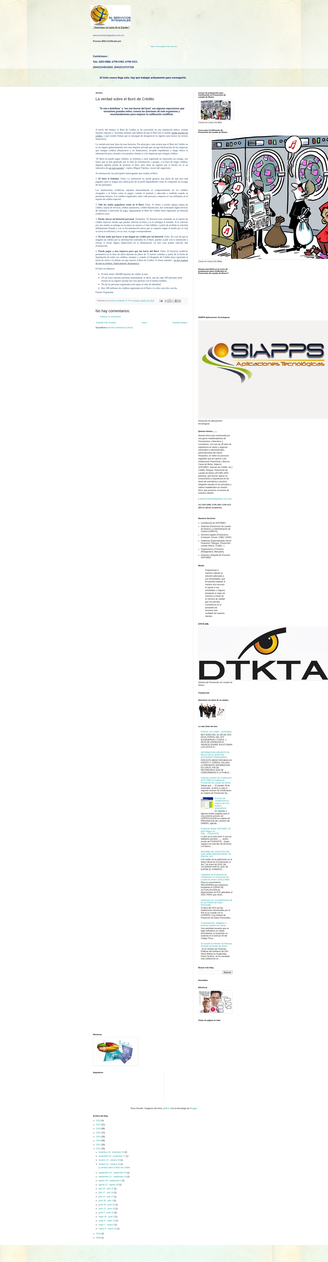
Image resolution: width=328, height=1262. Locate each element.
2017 (98, 1124)
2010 (98, 1233)
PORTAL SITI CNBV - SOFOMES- (216, 732)
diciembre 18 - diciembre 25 (111, 1152)
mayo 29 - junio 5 (107, 1216)
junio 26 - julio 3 (106, 1200)
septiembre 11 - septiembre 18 (113, 1176)
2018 (98, 1120)
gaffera (166, 1108)
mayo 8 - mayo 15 (107, 1220)
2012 (98, 1144)
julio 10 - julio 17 (106, 1196)
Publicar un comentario (110, 316)
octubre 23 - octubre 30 (109, 1160)
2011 (98, 1148)
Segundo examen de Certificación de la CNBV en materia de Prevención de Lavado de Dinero (216, 780)
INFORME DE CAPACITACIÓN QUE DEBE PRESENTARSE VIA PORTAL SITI (216, 854)
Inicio (144, 322)
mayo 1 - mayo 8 (107, 1225)
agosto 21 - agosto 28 (109, 1184)
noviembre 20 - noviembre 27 (112, 1156)
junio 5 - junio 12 (106, 1212)
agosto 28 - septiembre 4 (110, 1180)
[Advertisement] (177, 1082)
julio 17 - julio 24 (106, 1192)
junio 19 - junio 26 (107, 1204)
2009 (98, 1238)
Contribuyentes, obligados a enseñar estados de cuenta (213, 924)
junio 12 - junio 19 (107, 1208)
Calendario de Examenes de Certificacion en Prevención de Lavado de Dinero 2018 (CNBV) (215, 877)
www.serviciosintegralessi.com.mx (214, 499)
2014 (98, 1136)
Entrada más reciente (106, 322)
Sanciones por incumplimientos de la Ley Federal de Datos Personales (216, 902)
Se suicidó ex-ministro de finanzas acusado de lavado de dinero (216, 944)
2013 (98, 1140)
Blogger (193, 1108)
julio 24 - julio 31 (106, 1188)
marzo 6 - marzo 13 (108, 1228)
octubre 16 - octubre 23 (109, 1164)
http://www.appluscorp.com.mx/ (164, 46)
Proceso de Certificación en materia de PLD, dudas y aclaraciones (222, 803)
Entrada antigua (180, 322)
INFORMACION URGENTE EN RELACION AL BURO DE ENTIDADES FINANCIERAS (215, 755)
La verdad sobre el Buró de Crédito (114, 1167)
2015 (98, 1132)
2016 (98, 1128)
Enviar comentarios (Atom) (121, 327)
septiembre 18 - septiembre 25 (113, 1173)
